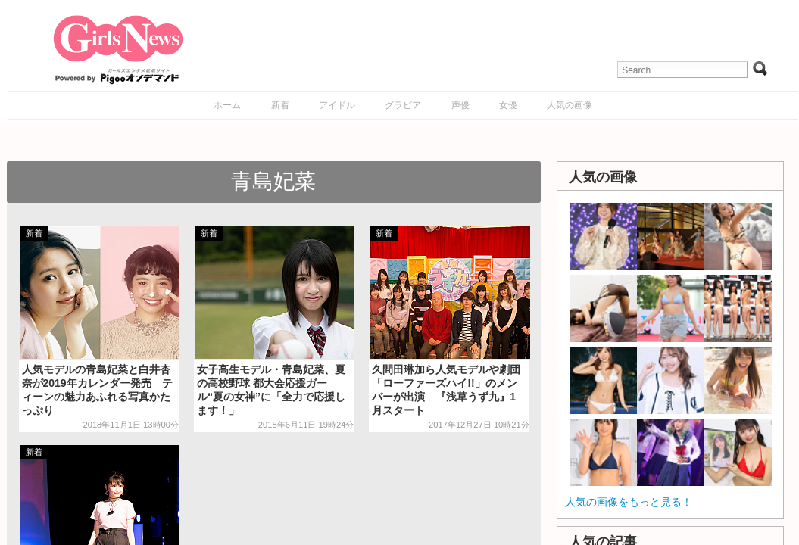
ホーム (227, 105)
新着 (280, 105)
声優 (460, 105)
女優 (508, 105)
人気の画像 (569, 105)
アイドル (337, 105)
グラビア (403, 105)
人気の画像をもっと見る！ (628, 502)
